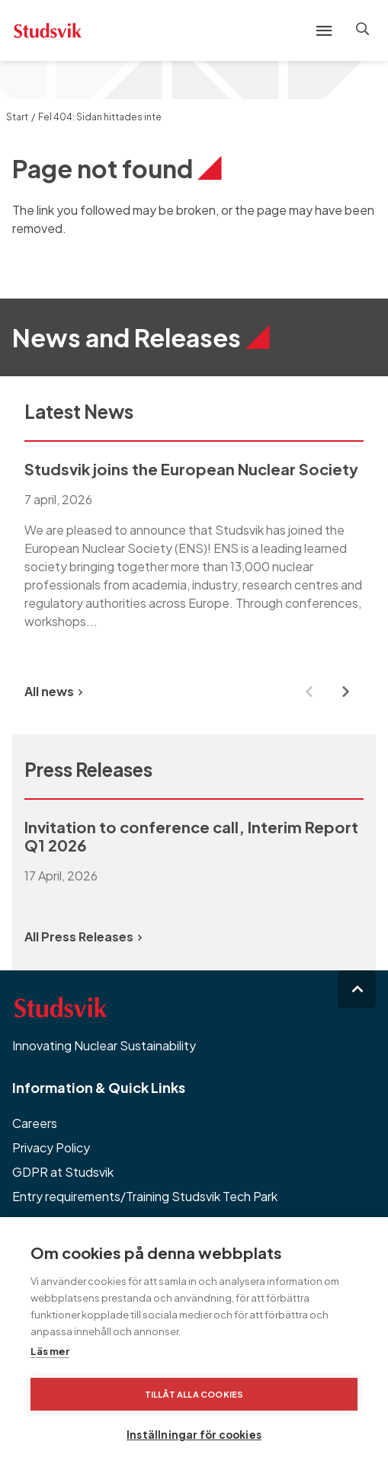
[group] (194, 554)
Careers (34, 1123)
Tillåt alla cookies (194, 1394)
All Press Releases (83, 936)
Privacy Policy (51, 1147)
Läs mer (49, 1351)
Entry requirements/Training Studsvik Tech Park (144, 1196)
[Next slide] (345, 691)
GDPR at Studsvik (63, 1172)
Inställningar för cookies (194, 1434)
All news (53, 691)
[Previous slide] (308, 691)
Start (17, 117)
